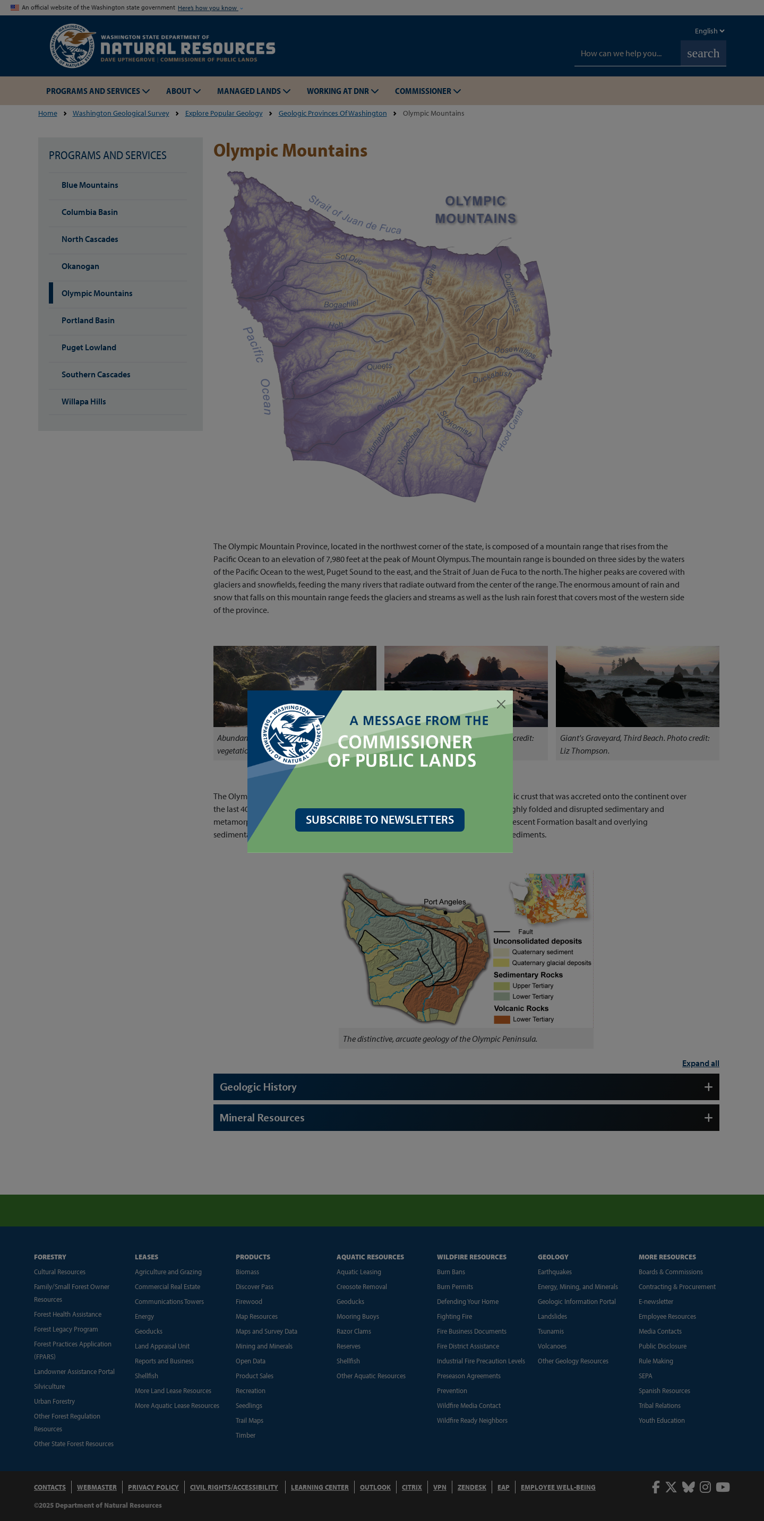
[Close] (503, 704)
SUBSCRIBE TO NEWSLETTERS (382, 819)
